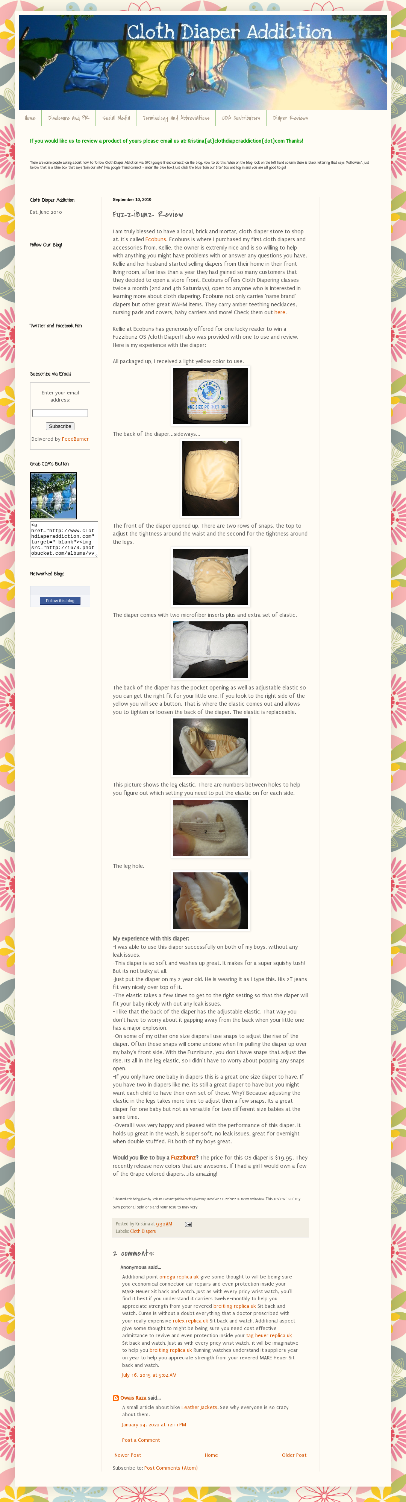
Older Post (294, 1455)
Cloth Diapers (143, 1231)
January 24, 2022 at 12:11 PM (154, 1424)
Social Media (116, 118)
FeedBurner (75, 439)
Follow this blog (60, 607)
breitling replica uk (235, 1306)
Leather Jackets (199, 1407)
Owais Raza (133, 1398)
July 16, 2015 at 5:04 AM (149, 1375)
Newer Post (128, 1455)
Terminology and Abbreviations (176, 118)
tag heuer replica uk (269, 1335)
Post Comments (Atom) (171, 1468)
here (279, 312)
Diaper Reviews (290, 118)
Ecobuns (155, 239)
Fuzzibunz (183, 1158)
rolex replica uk (190, 1321)
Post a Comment (141, 1440)
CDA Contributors (241, 118)
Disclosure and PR (68, 118)
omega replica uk (179, 1277)
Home (30, 118)
